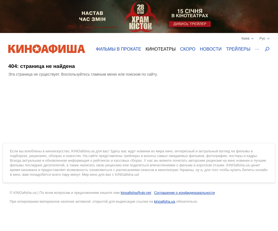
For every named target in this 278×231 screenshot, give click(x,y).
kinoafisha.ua (164, 201)
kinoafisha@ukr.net (136, 193)
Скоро (187, 49)
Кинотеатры (161, 49)
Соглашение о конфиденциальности (184, 193)
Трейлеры (238, 49)
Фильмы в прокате (118, 49)
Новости (211, 49)
